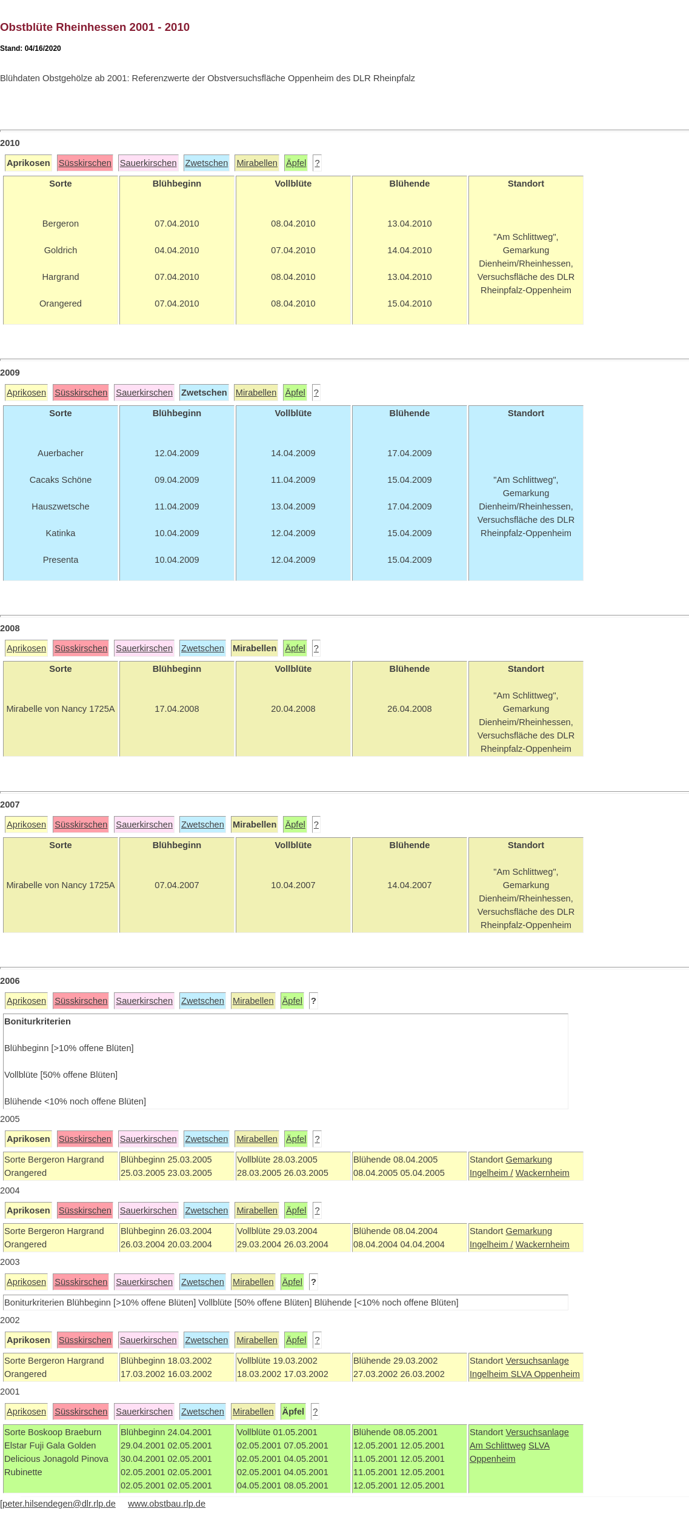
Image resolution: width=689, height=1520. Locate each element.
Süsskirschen (85, 163)
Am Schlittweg (498, 1445)
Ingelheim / (491, 1173)
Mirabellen (257, 163)
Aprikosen (26, 392)
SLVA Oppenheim (545, 1374)
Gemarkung (528, 1159)
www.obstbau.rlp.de (166, 1503)
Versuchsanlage (536, 1361)
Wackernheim (543, 1173)
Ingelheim (490, 1374)
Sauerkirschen (148, 163)
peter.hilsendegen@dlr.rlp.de (59, 1503)
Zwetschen (206, 163)
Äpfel (296, 163)
